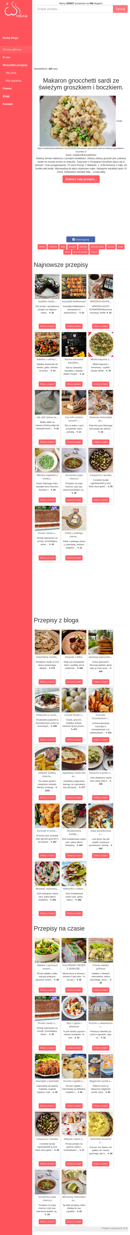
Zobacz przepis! (47, 326)
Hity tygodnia (12, 80)
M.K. (125, 1228)
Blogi (6, 96)
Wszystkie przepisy (15, 65)
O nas (6, 57)
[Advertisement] (81, 40)
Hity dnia (9, 72)
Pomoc (7, 88)
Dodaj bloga (10, 37)
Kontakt (8, 104)
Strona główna (12, 49)
